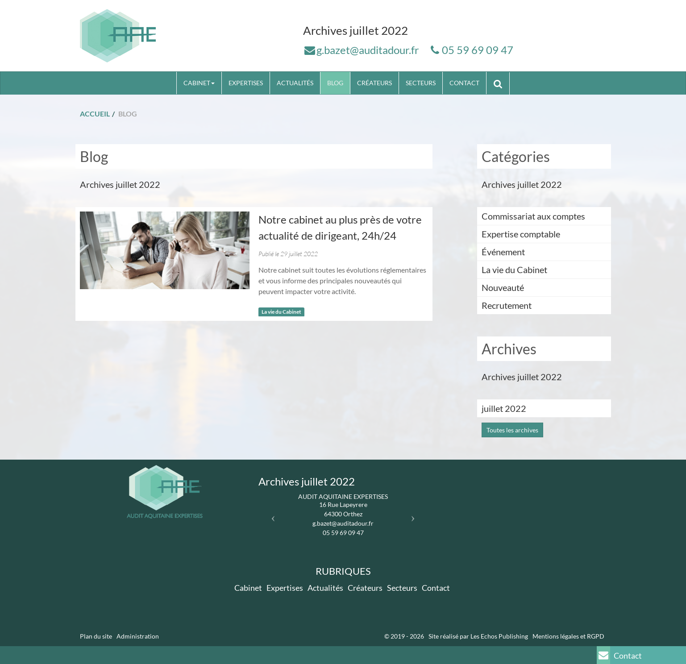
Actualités (295, 83)
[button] (271, 515)
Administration (137, 636)
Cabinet (199, 83)
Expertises (246, 83)
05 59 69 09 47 (477, 49)
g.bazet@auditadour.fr (367, 49)
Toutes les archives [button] (512, 430)
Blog (335, 83)
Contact (464, 83)
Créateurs (374, 83)
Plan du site (96, 636)
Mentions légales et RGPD (568, 636)
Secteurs (421, 83)
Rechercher (501, 83)
